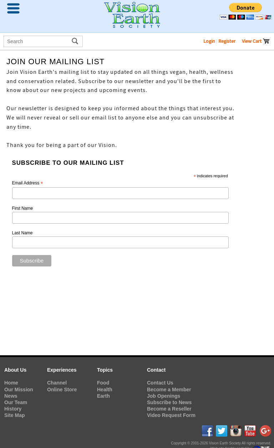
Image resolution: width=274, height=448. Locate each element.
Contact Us (160, 383)
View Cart (256, 41)
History (12, 409)
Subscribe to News (169, 402)
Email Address (27, 183)
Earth (103, 396)
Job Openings (163, 396)
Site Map (14, 415)
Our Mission (18, 389)
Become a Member (169, 389)
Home (11, 383)
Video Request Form (171, 415)
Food (103, 383)
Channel (57, 383)
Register (226, 41)
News (10, 396)
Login (209, 41)
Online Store (62, 389)
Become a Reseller (169, 409)
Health (104, 389)
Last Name (22, 232)
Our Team (15, 402)
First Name (22, 208)
